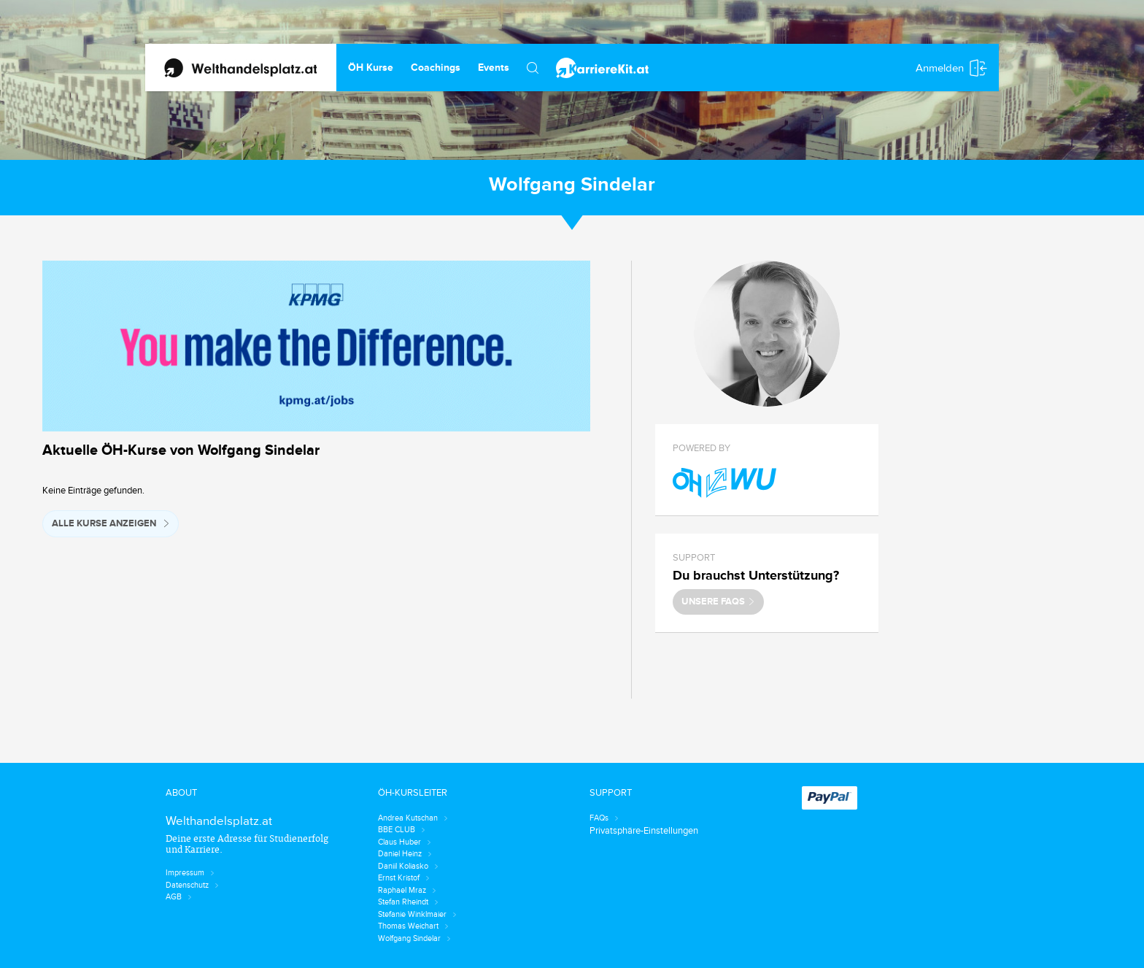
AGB (179, 897)
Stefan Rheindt (408, 902)
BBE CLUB (401, 829)
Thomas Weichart (413, 926)
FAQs (604, 818)
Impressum (190, 872)
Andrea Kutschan (413, 818)
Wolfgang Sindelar (414, 938)
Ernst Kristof (404, 878)
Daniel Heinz (405, 853)
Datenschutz (192, 885)
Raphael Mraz (407, 890)
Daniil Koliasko (408, 866)
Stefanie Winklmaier (417, 914)
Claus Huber (404, 842)
